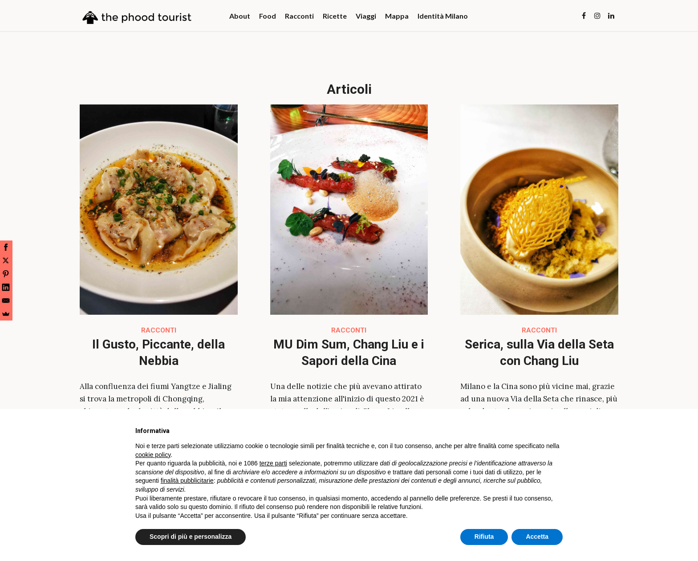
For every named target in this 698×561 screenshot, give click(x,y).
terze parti (273, 463)
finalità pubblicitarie (187, 480)
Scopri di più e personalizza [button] (190, 536)
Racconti (158, 330)
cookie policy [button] (152, 454)
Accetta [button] (537, 536)
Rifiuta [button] (484, 536)
